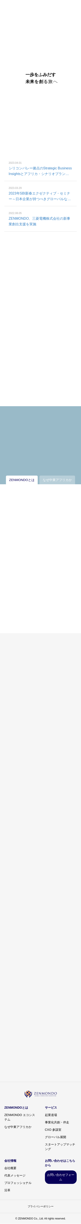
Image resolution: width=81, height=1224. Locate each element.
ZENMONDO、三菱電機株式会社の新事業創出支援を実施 (39, 222)
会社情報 (10, 1160)
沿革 (7, 1190)
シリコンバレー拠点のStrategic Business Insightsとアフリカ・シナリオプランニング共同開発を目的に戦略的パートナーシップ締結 (40, 172)
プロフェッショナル (18, 1183)
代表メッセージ (14, 1175)
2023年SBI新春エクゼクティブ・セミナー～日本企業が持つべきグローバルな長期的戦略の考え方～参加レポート (40, 197)
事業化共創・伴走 (57, 1122)
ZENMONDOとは (16, 1107)
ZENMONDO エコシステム (19, 1117)
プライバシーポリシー (41, 1206)
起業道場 (51, 1115)
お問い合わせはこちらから (60, 1163)
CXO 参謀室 (53, 1129)
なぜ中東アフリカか (18, 1127)
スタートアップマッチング (60, 1147)
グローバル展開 (55, 1137)
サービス (51, 1107)
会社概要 (10, 1168)
